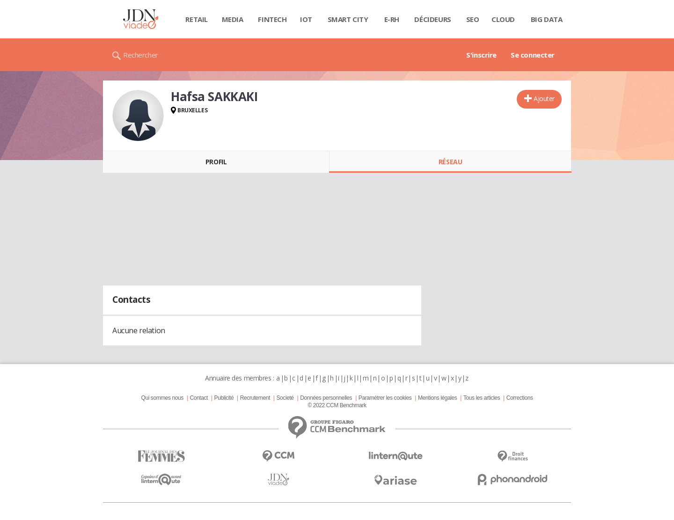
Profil (216, 161)
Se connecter (533, 54)
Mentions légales (437, 398)
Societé (284, 398)
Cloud (503, 19)
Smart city (348, 19)
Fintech (272, 19)
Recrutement (255, 398)
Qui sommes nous (162, 398)
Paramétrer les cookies (385, 398)
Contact (199, 398)
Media (232, 19)
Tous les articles (481, 398)
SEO (472, 19)
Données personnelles (326, 398)
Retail (196, 19)
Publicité (224, 398)
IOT (306, 19)
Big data (547, 19)
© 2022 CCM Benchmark (337, 405)
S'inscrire (481, 54)
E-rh (391, 19)
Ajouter (544, 98)
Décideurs (432, 19)
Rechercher (140, 54)
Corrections (519, 398)
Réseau (450, 161)
